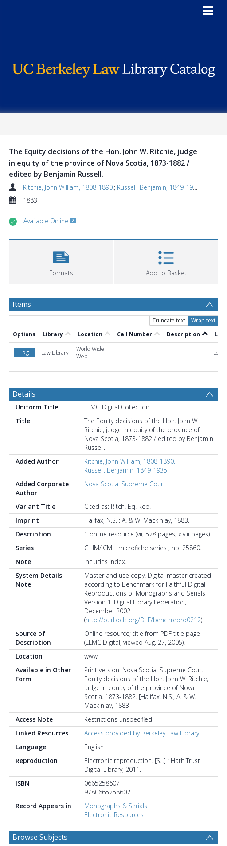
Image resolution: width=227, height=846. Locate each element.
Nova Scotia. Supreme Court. (125, 484)
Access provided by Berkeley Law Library (141, 733)
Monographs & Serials (115, 806)
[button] (61, 261)
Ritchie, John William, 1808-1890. (68, 187)
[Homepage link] (113, 68)
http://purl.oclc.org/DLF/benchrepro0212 (143, 620)
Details (23, 394)
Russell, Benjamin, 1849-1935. (159, 187)
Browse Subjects (39, 837)
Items (21, 304)
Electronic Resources (114, 814)
